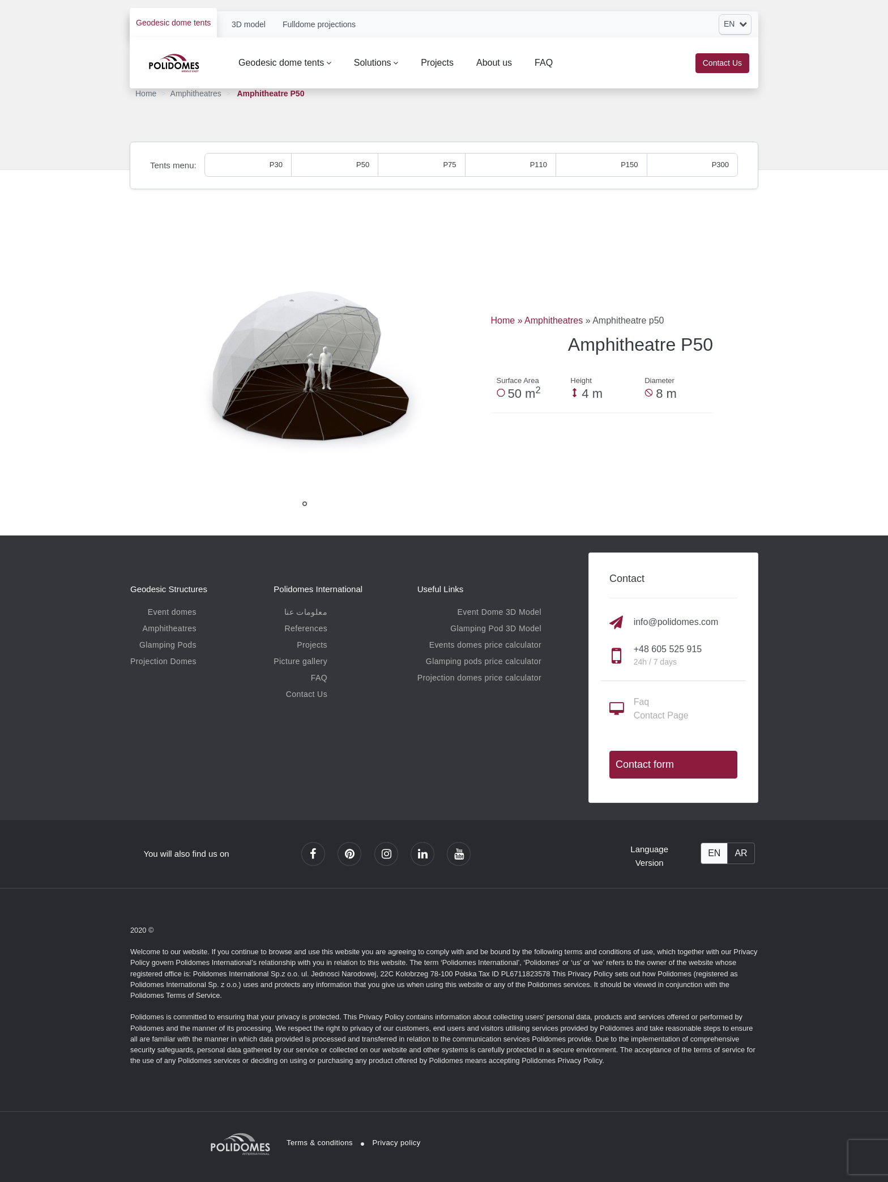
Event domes (172, 611)
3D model (249, 24)
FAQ (544, 62)
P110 (538, 164)
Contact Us (722, 62)
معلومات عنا (305, 611)
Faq (642, 702)
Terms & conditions (320, 1142)
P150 (629, 164)
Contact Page (661, 715)
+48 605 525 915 (668, 649)
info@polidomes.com (676, 622)
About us (494, 62)
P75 (449, 164)
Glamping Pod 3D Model (495, 628)
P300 (720, 164)
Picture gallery (300, 661)
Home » (508, 320)
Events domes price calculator (485, 644)
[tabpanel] (304, 368)
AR (741, 853)
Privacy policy (397, 1142)
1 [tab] (304, 503)
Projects (437, 62)
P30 (276, 164)
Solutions (372, 62)
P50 (362, 164)
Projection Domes (163, 661)
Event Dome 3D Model (499, 611)
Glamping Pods (168, 644)
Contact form (645, 764)
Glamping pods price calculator (483, 661)
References (305, 628)
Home (145, 93)
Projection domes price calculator (479, 677)
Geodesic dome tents (173, 22)
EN (714, 853)
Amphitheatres (195, 93)
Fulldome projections (319, 24)
